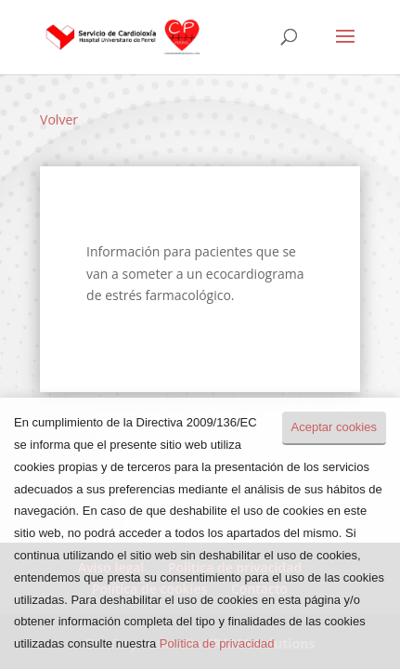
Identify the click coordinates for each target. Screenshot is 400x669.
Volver (59, 119)
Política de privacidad (217, 643)
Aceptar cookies (334, 427)
